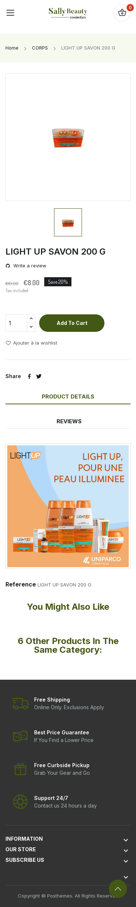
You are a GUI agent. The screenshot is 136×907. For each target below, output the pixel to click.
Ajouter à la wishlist (31, 343)
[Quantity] (16, 323)
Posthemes (59, 896)
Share (29, 376)
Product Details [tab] (68, 396)
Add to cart (72, 323)
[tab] (69, 410)
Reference (20, 584)
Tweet (39, 376)
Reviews (69, 421)
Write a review (29, 265)
